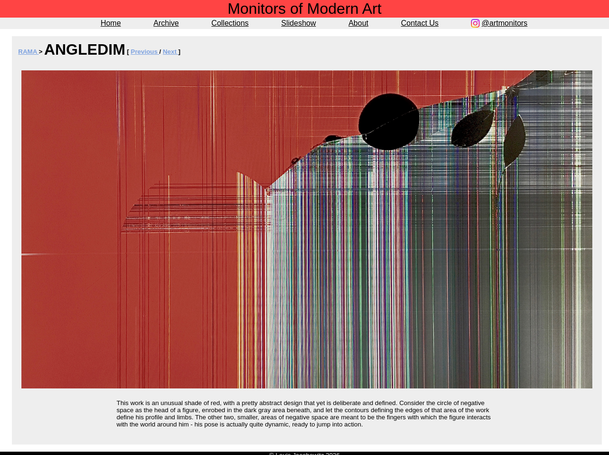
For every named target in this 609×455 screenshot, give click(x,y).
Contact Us (420, 23)
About (358, 23)
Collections (229, 23)
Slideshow (298, 23)
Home (110, 23)
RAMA (28, 51)
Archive (166, 23)
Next (170, 51)
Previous (145, 51)
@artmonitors (504, 23)
